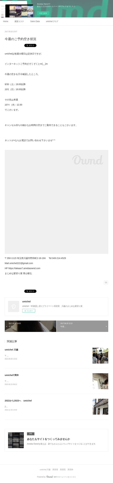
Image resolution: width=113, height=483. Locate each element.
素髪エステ (19, 21)
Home (5, 21)
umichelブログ (52, 21)
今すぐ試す (43, 13)
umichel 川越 (11, 349)
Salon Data (35, 21)
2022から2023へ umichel (18, 401)
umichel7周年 (12, 375)
